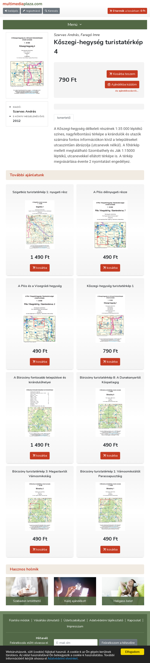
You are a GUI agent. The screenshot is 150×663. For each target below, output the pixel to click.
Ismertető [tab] (64, 118)
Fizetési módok (19, 620)
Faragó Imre (90, 34)
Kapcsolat (134, 620)
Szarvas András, (67, 34)
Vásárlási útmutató (46, 620)
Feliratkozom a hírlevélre (118, 643)
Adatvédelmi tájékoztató (106, 620)
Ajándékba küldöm (122, 84)
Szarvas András (24, 111)
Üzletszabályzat (74, 620)
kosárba (39, 268)
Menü (75, 24)
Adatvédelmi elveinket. (63, 659)
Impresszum (75, 626)
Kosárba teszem (122, 74)
